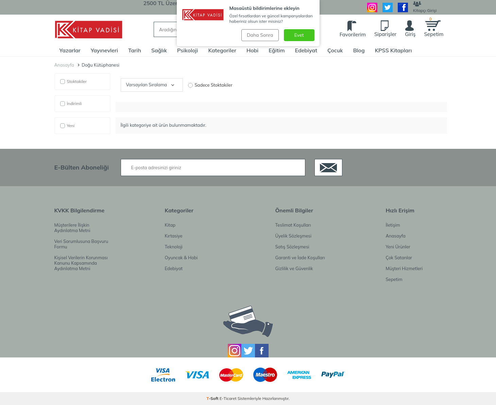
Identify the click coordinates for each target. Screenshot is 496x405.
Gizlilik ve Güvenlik (294, 268)
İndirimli (71, 103)
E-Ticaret (228, 398)
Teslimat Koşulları (293, 225)
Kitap (170, 225)
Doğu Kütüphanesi (100, 65)
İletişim (393, 225)
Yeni (67, 125)
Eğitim (277, 50)
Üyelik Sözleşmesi (293, 236)
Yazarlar (70, 50)
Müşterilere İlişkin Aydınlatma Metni (72, 227)
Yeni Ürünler (398, 246)
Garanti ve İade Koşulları (300, 257)
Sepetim (394, 279)
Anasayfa (64, 65)
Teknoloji (174, 246)
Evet (299, 35)
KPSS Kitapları (393, 50)
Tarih (134, 50)
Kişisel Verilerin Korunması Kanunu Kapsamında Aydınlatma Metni (81, 263)
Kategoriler (222, 50)
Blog (359, 50)
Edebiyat (306, 50)
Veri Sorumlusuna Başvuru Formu (81, 244)
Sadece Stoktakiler (210, 85)
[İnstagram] (372, 7)
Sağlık (159, 50)
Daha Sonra (260, 35)
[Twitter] (387, 7)
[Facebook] (403, 7)
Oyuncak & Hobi (181, 257)
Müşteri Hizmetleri (404, 268)
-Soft (213, 398)
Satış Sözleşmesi (292, 246)
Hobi (252, 50)
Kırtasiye (174, 236)
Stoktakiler (73, 81)
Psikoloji (187, 50)
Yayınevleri (104, 50)
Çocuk (335, 50)
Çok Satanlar (399, 257)
